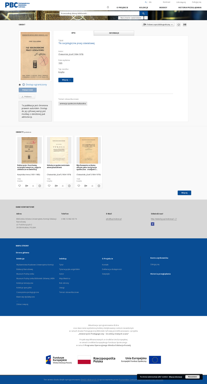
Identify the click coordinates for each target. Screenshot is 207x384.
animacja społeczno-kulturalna (73, 103)
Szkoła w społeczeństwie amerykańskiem (58, 166)
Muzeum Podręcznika (25, 274)
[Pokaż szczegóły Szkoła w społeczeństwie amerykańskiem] (69, 186)
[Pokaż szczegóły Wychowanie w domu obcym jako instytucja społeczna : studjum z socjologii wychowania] (98, 186)
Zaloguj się (196, 2)
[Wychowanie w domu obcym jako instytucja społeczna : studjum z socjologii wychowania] (89, 150)
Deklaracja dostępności (112, 269)
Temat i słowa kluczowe (69, 292)
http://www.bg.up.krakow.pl (164, 219)
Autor (61, 274)
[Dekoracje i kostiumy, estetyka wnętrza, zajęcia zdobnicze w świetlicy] (29, 150)
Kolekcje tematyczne (24, 283)
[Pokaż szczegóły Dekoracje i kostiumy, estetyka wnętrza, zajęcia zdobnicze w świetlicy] (39, 186)
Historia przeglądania (189, 7)
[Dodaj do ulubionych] (179, 24)
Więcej (184, 193)
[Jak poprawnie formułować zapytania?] (146, 18)
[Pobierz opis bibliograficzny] (26, 186)
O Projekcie (122, 7)
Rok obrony (64, 283)
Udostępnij (181, 2)
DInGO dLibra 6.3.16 (90, 379)
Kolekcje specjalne (24, 287)
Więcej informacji (175, 377)
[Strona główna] (108, 7)
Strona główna (22, 252)
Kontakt (105, 264)
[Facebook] (152, 224)
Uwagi (61, 287)
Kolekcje (143, 7)
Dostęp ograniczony (33, 84)
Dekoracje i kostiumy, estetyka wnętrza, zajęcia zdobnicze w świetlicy (29, 167)
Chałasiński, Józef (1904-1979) (70, 54)
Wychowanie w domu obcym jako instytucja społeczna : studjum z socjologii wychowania (86, 167)
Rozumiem (192, 377)
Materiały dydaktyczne (25, 297)
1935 (60, 63)
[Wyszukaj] (143, 13)
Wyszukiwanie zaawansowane (130, 18)
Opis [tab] (73, 33)
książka (61, 72)
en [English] (150, 2)
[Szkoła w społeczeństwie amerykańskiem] (59, 150)
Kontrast (166, 2)
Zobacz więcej (22, 304)
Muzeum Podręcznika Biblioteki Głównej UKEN (35, 278)
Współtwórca (64, 278)
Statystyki (106, 274)
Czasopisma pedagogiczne (27, 292)
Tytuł (61, 264)
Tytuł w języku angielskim (69, 269)
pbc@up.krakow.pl (114, 219)
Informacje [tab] (114, 33)
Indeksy (163, 7)
